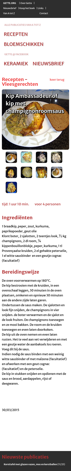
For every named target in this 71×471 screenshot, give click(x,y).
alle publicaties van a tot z (22, 24)
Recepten (13, 79)
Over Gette (26, 3)
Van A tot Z (9, 13)
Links (40, 8)
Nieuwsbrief (9, 8)
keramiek (16, 64)
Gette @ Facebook (16, 54)
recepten (16, 34)
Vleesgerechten (20, 84)
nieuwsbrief (48, 64)
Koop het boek (27, 8)
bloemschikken (23, 44)
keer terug (57, 79)
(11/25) (34, 464)
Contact (43, 13)
